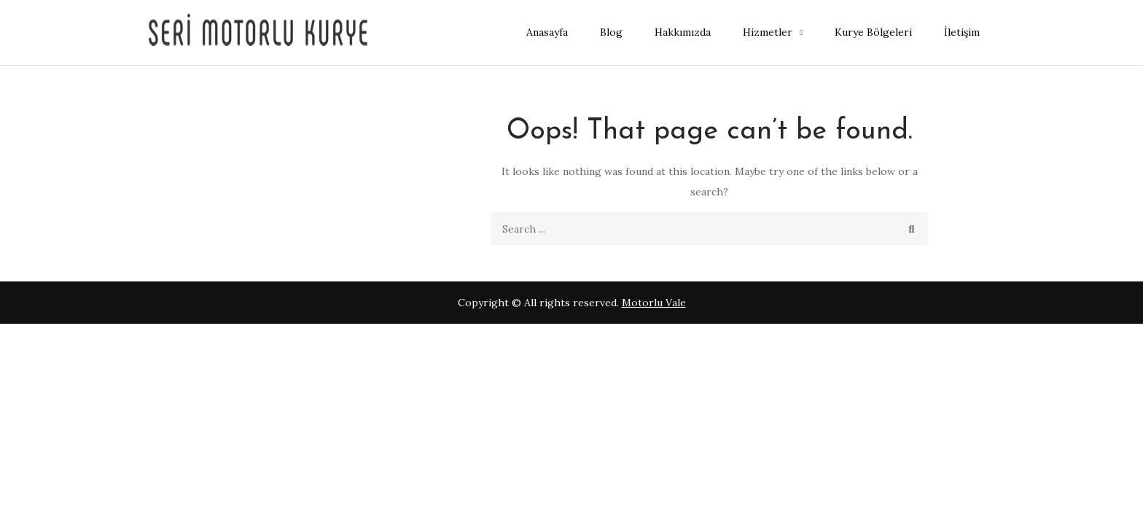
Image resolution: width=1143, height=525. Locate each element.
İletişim (962, 32)
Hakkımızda (683, 32)
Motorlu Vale (654, 302)
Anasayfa (547, 32)
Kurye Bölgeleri (873, 32)
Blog (611, 32)
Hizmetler (767, 32)
